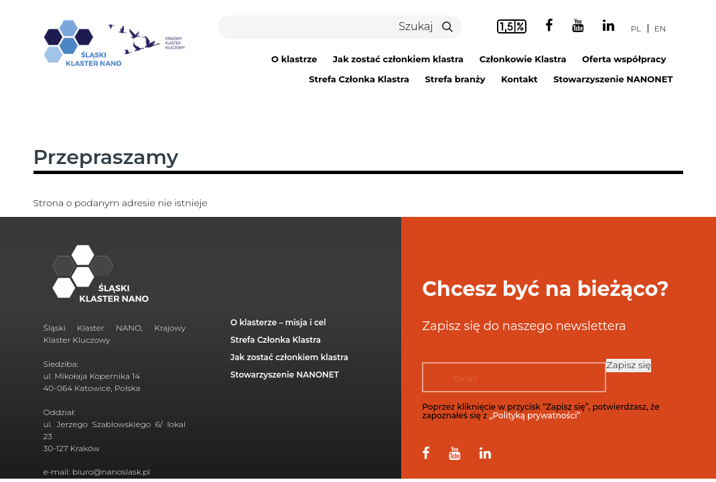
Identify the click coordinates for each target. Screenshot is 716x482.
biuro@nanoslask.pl (111, 472)
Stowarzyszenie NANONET (612, 79)
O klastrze (294, 59)
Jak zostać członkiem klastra (398, 59)
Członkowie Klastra (523, 59)
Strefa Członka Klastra (359, 79)
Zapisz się (628, 365)
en (660, 28)
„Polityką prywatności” (535, 415)
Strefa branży (455, 79)
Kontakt (519, 79)
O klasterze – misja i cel (278, 322)
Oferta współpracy (624, 59)
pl (636, 28)
